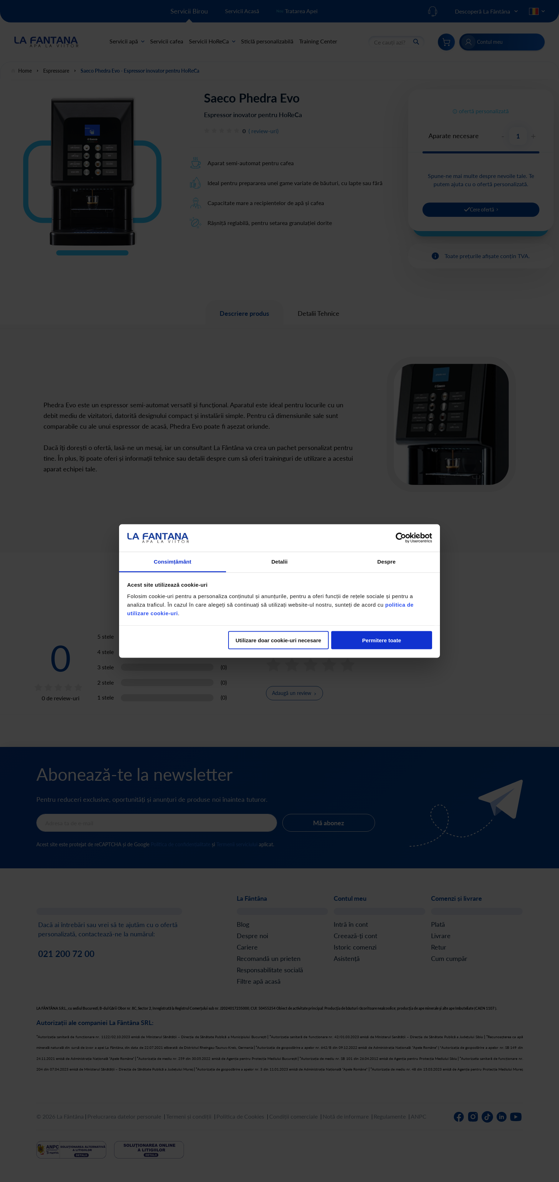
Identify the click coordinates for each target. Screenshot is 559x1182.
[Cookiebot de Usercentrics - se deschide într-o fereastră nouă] (401, 538)
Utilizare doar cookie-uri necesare (278, 640)
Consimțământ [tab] (172, 561)
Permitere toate (381, 640)
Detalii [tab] (279, 561)
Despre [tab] (386, 561)
